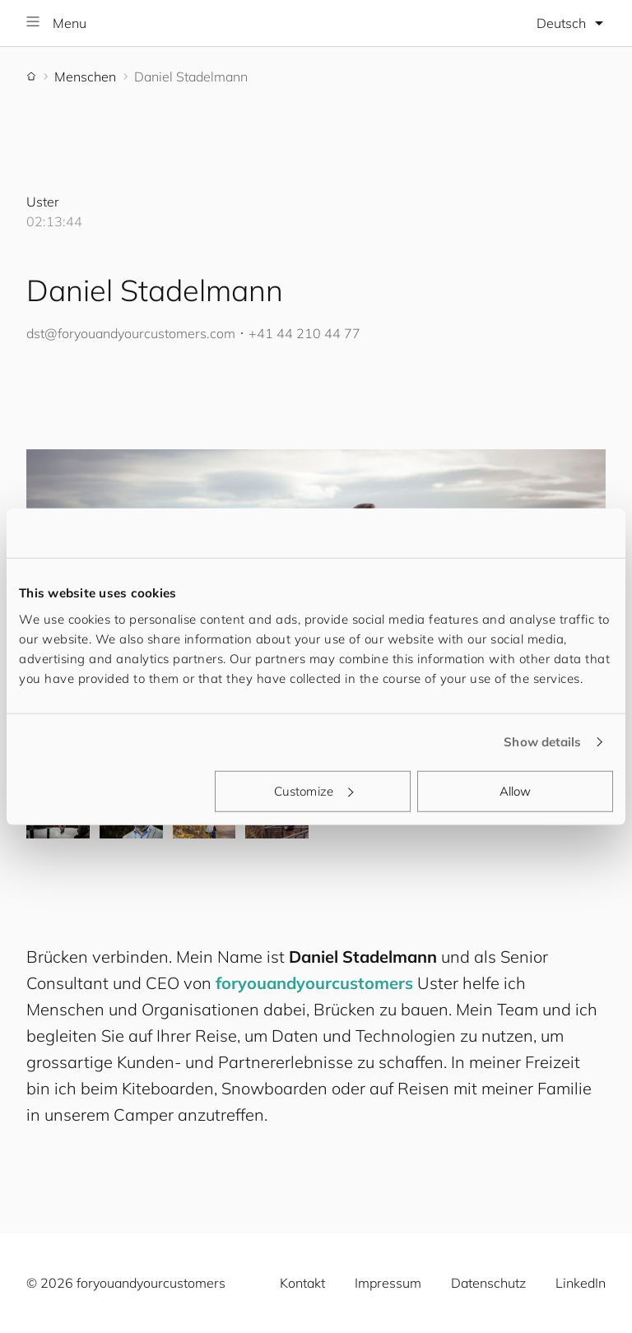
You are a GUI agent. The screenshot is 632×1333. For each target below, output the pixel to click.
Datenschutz (488, 1283)
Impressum (388, 1283)
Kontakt (302, 1283)
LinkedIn (580, 1283)
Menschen (85, 76)
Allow (516, 790)
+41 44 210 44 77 (304, 333)
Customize (313, 790)
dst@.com (130, 333)
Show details (542, 742)
